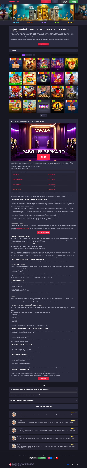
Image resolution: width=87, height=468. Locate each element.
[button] (1, 12)
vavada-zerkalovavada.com (18, 179)
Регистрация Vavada (43, 378)
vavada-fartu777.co (51, 179)
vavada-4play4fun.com (17, 189)
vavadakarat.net (16, 174)
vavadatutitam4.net (51, 189)
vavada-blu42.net (16, 176)
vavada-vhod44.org (51, 181)
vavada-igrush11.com (51, 174)
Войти (55, 1)
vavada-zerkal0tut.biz (17, 184)
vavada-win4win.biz (51, 186)
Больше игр (43, 115)
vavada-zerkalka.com (51, 184)
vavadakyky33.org (51, 176)
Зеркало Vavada (43, 44)
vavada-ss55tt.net (16, 181)
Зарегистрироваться (46, 1)
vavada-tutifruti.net (16, 186)
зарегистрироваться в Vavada (22, 228)
